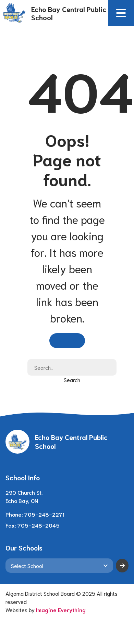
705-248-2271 (44, 514)
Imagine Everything (61, 609)
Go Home (67, 339)
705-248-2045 (38, 525)
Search (72, 379)
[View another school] (59, 565)
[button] (121, 13)
